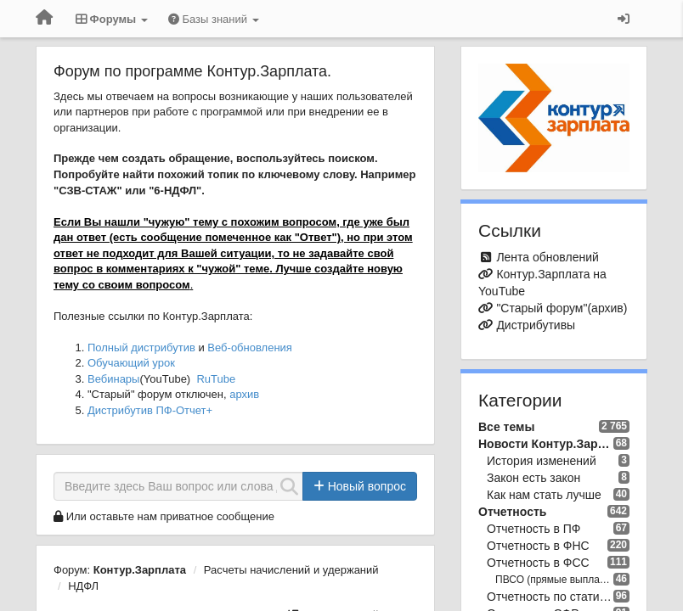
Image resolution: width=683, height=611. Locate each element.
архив (244, 394)
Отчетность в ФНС (538, 545)
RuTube (215, 379)
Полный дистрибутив (141, 347)
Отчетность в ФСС (538, 562)
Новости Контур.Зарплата (545, 444)
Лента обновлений (547, 257)
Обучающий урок (131, 362)
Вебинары (113, 379)
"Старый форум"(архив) (561, 308)
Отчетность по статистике (550, 596)
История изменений (541, 461)
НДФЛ (83, 586)
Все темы (506, 427)
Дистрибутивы (535, 325)
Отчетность (512, 512)
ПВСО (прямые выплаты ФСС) (554, 580)
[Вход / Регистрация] (623, 18)
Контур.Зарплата (139, 569)
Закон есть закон (533, 478)
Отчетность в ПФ (533, 528)
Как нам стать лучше (544, 495)
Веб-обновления (249, 347)
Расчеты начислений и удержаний (291, 569)
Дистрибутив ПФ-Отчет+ (149, 410)
